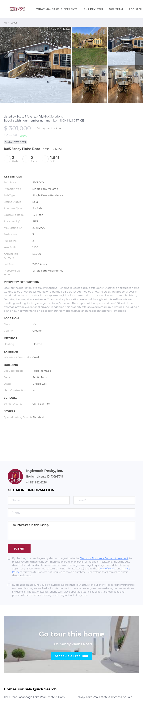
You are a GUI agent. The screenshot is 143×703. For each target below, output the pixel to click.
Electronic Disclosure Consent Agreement (104, 558)
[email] (105, 500)
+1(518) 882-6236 (36, 482)
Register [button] (135, 9)
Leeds (14, 22)
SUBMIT (19, 548)
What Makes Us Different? (57, 9)
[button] (17, 9)
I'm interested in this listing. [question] (71, 530)
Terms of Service (107, 568)
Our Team (116, 9)
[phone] (71, 512)
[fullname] (39, 500)
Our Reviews (93, 9)
